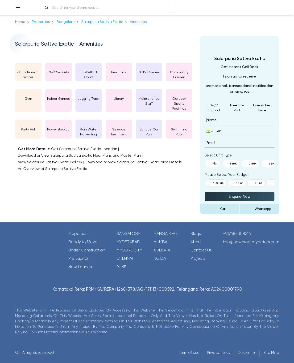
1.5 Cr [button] (255, 183)
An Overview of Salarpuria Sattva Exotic (52, 168)
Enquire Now (239, 196)
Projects (197, 258)
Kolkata (161, 250)
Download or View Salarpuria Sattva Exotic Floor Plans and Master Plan (79, 155)
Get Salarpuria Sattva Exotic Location (84, 149)
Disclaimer (247, 352)
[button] (209, 131)
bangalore (66, 21)
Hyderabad (128, 241)
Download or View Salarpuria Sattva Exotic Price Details (133, 162)
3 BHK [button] (269, 163)
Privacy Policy (218, 352)
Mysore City (129, 250)
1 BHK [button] (230, 163)
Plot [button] (212, 163)
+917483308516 (237, 233)
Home (20, 21)
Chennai (124, 258)
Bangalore (128, 233)
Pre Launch (78, 258)
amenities (138, 21)
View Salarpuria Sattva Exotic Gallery (50, 162)
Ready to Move (82, 241)
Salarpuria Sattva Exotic (102, 21)
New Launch (80, 266)
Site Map (271, 352)
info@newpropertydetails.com (251, 241)
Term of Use (189, 352)
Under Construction (86, 250)
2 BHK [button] (250, 163)
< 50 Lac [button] (215, 183)
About (196, 241)
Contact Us (201, 250)
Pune (121, 266)
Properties (41, 21)
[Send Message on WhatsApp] (259, 208)
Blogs (195, 233)
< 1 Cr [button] (236, 183)
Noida (159, 258)
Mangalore (165, 233)
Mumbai (160, 241)
